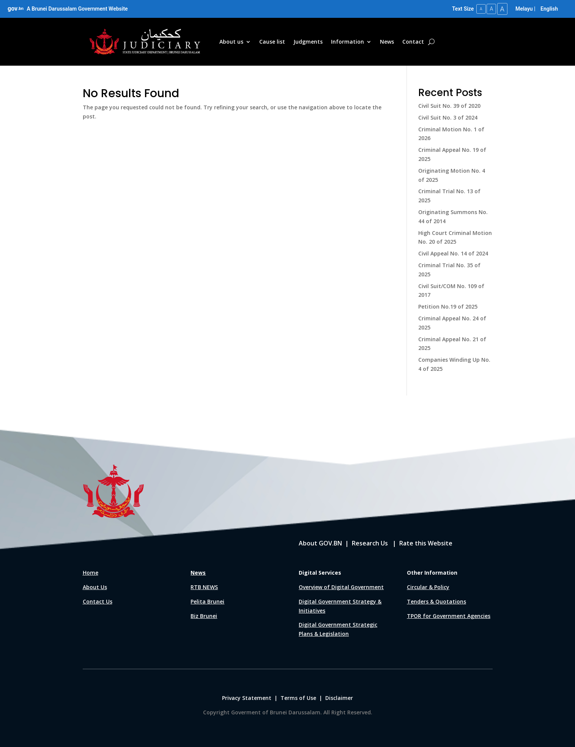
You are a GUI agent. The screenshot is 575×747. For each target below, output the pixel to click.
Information (347, 41)
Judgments (308, 41)
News (387, 41)
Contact (413, 41)
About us (231, 41)
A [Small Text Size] (477, 8)
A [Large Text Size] (501, 9)
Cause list (272, 41)
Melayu (524, 8)
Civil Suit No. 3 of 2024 (447, 116)
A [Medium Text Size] (489, 8)
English (549, 8)
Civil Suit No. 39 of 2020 (449, 105)
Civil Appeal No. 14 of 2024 (453, 253)
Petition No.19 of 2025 (447, 306)
